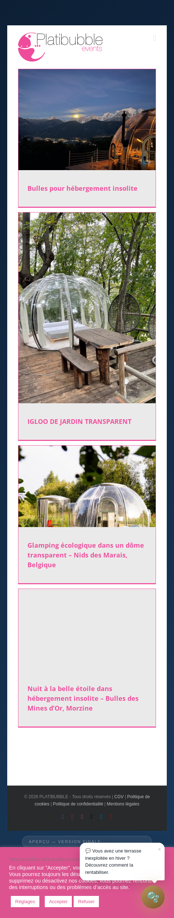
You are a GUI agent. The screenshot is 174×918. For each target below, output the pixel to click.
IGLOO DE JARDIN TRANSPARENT (79, 421)
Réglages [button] (25, 901)
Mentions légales (123, 804)
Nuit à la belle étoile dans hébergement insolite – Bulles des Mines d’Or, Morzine (83, 698)
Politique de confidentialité (78, 804)
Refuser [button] (86, 901)
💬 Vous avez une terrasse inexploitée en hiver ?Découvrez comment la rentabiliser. (123, 860)
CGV (119, 796)
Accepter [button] (58, 901)
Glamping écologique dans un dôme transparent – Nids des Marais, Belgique (85, 555)
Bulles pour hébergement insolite (82, 188)
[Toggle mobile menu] (154, 38)
